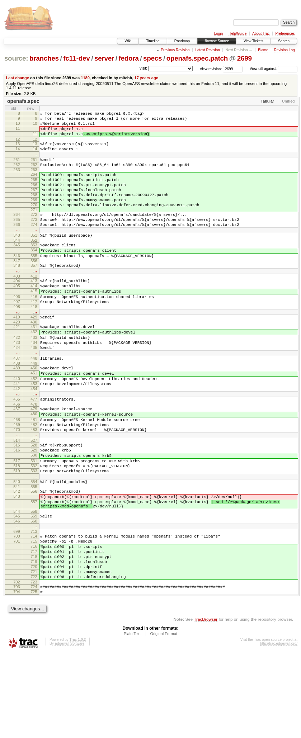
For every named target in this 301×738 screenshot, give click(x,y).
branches (44, 58)
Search (284, 41)
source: (16, 58)
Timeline (152, 41)
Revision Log (284, 50)
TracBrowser (205, 704)
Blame (263, 50)
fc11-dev (76, 58)
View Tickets (253, 41)
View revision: (211, 69)
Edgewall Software (69, 728)
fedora (129, 58)
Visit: (143, 68)
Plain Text (132, 718)
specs (152, 58)
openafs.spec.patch (197, 58)
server (104, 58)
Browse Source (216, 41)
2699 (244, 58)
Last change (17, 78)
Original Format (163, 718)
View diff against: (273, 69)
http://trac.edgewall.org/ (278, 728)
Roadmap (182, 41)
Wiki (127, 41)
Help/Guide (237, 34)
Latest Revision (207, 50)
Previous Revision (175, 50)
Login (218, 34)
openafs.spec (23, 101)
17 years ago (146, 78)
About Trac (260, 34)
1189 (85, 78)
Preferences (285, 34)
